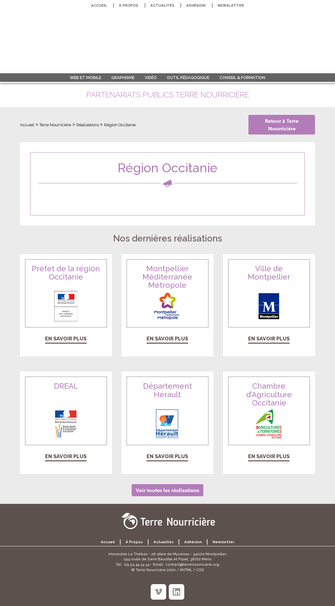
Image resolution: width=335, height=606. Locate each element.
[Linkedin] (177, 592)
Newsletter (231, 5)
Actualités (162, 5)
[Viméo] (158, 592)
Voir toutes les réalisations (167, 490)
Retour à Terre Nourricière (282, 124)
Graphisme (123, 77)
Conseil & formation (242, 77)
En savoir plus (66, 339)
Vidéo (151, 77)
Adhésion (196, 5)
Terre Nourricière (55, 124)
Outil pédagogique (188, 77)
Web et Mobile (85, 77)
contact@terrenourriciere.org (192, 564)
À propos (128, 5)
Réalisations (87, 124)
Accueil (99, 5)
